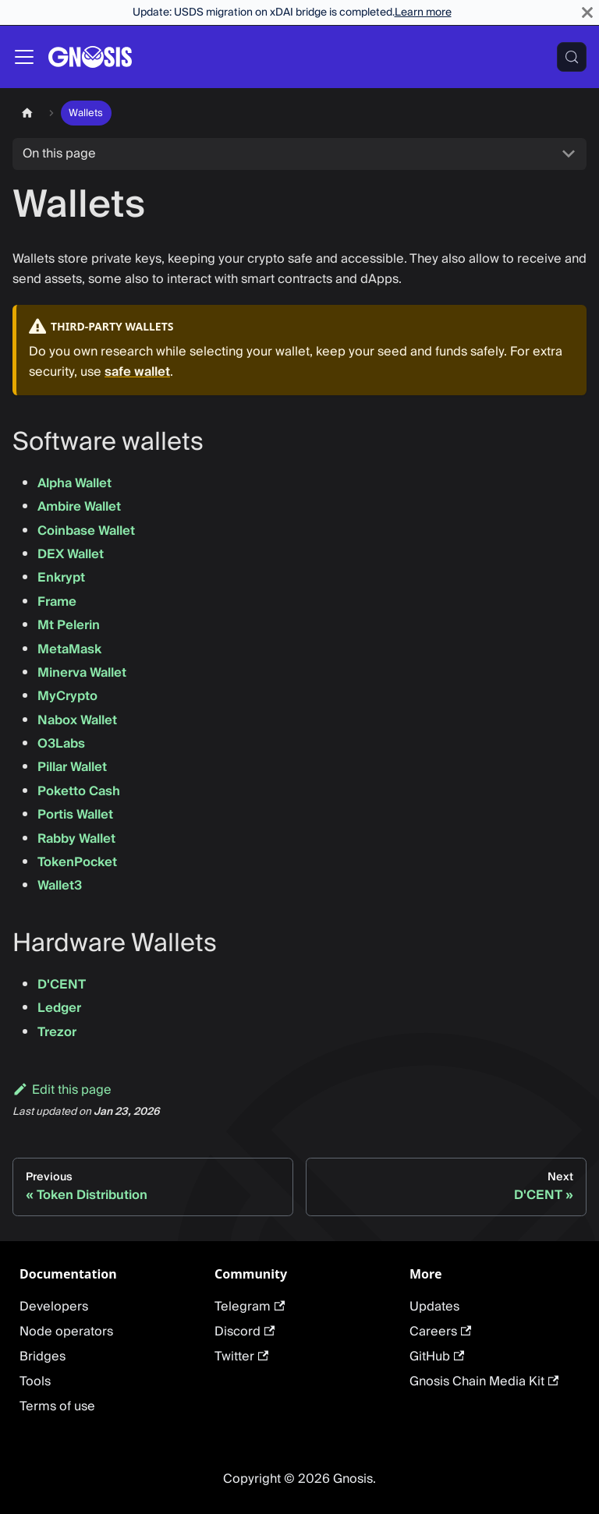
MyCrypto (67, 696)
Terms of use (57, 1406)
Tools (35, 1381)
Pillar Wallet (72, 767)
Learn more (423, 12)
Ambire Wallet (79, 507)
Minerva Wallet (81, 673)
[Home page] (27, 113)
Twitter (241, 1356)
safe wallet (137, 372)
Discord (244, 1331)
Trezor (56, 1032)
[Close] (587, 12)
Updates (434, 1307)
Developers (53, 1307)
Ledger (59, 1008)
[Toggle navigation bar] (24, 57)
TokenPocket (77, 862)
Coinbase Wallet (86, 531)
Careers (440, 1331)
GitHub (436, 1356)
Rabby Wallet (76, 839)
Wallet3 (59, 886)
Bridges (42, 1356)
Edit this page (62, 1090)
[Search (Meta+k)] (572, 57)
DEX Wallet (70, 554)
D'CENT (61, 985)
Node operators (66, 1331)
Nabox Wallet (77, 720)
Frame (56, 602)
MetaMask (69, 649)
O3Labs (61, 744)
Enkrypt (61, 578)
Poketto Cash (78, 791)
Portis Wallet (75, 815)
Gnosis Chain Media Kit (483, 1381)
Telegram (249, 1307)
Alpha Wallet (74, 483)
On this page (59, 153)
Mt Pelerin (68, 625)
